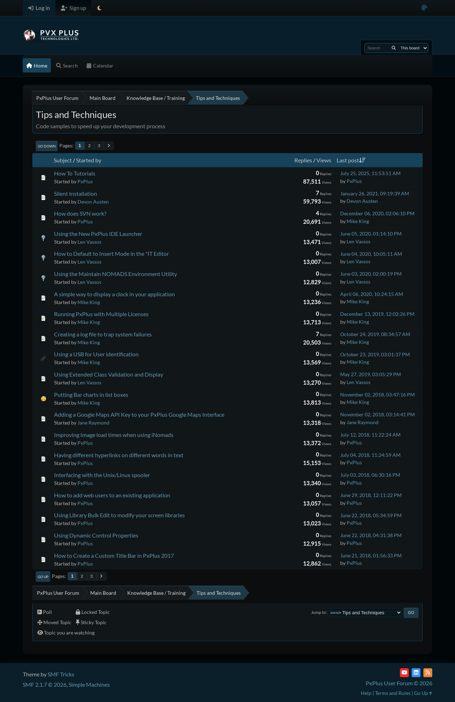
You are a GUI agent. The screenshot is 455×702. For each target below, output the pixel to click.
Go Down (47, 146)
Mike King (358, 221)
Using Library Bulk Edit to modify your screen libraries (119, 515)
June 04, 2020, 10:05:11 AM (371, 254)
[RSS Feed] (427, 672)
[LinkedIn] (416, 672)
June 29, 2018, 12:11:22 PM (371, 495)
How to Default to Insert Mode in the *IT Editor (111, 253)
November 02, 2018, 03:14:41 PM (377, 414)
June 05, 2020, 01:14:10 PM (371, 234)
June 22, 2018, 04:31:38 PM (371, 535)
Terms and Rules (393, 693)
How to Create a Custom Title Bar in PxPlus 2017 (114, 555)
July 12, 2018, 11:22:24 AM (370, 435)
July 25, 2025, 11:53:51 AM (370, 173)
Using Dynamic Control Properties (96, 535)
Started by (88, 160)
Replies (303, 160)
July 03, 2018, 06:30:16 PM (370, 475)
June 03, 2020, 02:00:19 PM (371, 274)
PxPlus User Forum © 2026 (399, 683)
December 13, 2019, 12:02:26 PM (377, 314)
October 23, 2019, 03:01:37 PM (375, 354)
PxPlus (85, 181)
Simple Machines (89, 684)
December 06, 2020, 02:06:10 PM (377, 213)
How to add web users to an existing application (112, 495)
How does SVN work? (80, 213)
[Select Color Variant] (424, 8)
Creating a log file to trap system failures (103, 334)
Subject (63, 160)
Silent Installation (75, 193)
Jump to (318, 612)
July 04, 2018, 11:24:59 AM (370, 455)
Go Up (43, 576)
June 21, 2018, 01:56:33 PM (371, 555)
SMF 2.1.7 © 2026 (44, 684)
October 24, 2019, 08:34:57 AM (375, 334)
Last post (351, 160)
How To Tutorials (74, 173)
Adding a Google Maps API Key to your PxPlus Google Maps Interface (139, 414)
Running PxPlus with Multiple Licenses (101, 313)
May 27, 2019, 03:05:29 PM (370, 374)
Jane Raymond (93, 423)
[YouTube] (404, 672)
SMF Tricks (61, 674)
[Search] (393, 48)
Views (323, 160)
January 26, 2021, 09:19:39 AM (374, 193)
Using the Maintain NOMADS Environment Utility (115, 273)
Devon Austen (93, 202)
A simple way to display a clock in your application (114, 294)
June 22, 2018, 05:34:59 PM (371, 515)
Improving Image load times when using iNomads (113, 434)
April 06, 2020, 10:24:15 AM (371, 294)
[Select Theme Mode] (99, 8)
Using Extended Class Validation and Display (108, 374)
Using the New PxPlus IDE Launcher (98, 233)
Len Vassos (89, 242)
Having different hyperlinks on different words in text (118, 455)
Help (366, 693)
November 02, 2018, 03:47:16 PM (377, 395)
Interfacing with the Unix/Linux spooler (102, 474)
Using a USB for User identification (96, 354)
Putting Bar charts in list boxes (91, 394)
